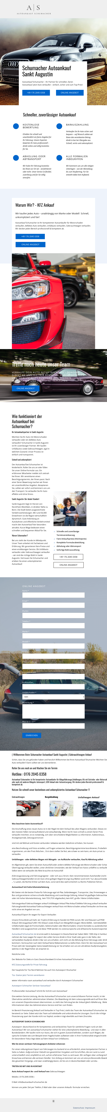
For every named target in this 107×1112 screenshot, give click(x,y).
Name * (25, 590)
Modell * (26, 641)
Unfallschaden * (29, 692)
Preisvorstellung (29, 662)
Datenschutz (79, 1108)
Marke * (25, 631)
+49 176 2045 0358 (36, 92)
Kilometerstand (29, 672)
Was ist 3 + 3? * (28, 721)
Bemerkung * (28, 702)
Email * (25, 601)
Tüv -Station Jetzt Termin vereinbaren (28, 975)
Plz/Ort (25, 611)
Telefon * (26, 621)
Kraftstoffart (27, 682)
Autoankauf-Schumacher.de (24, 934)
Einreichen (32, 735)
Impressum (90, 1108)
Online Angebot (70, 92)
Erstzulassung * (29, 652)
